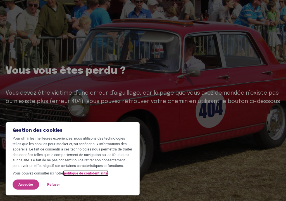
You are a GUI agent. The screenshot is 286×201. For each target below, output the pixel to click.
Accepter (25, 184)
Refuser (53, 184)
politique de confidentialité (86, 173)
